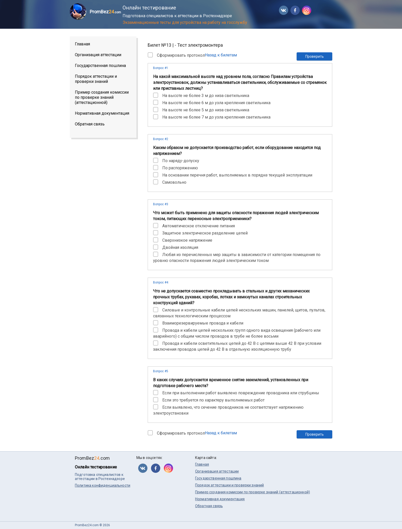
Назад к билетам (221, 55)
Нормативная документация (102, 113)
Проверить (314, 56)
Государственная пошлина (100, 65)
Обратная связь (90, 124)
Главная (82, 44)
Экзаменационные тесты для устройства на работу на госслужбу (185, 22)
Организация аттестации (98, 54)
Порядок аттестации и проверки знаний (96, 79)
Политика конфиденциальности (102, 485)
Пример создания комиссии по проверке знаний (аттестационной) (102, 97)
